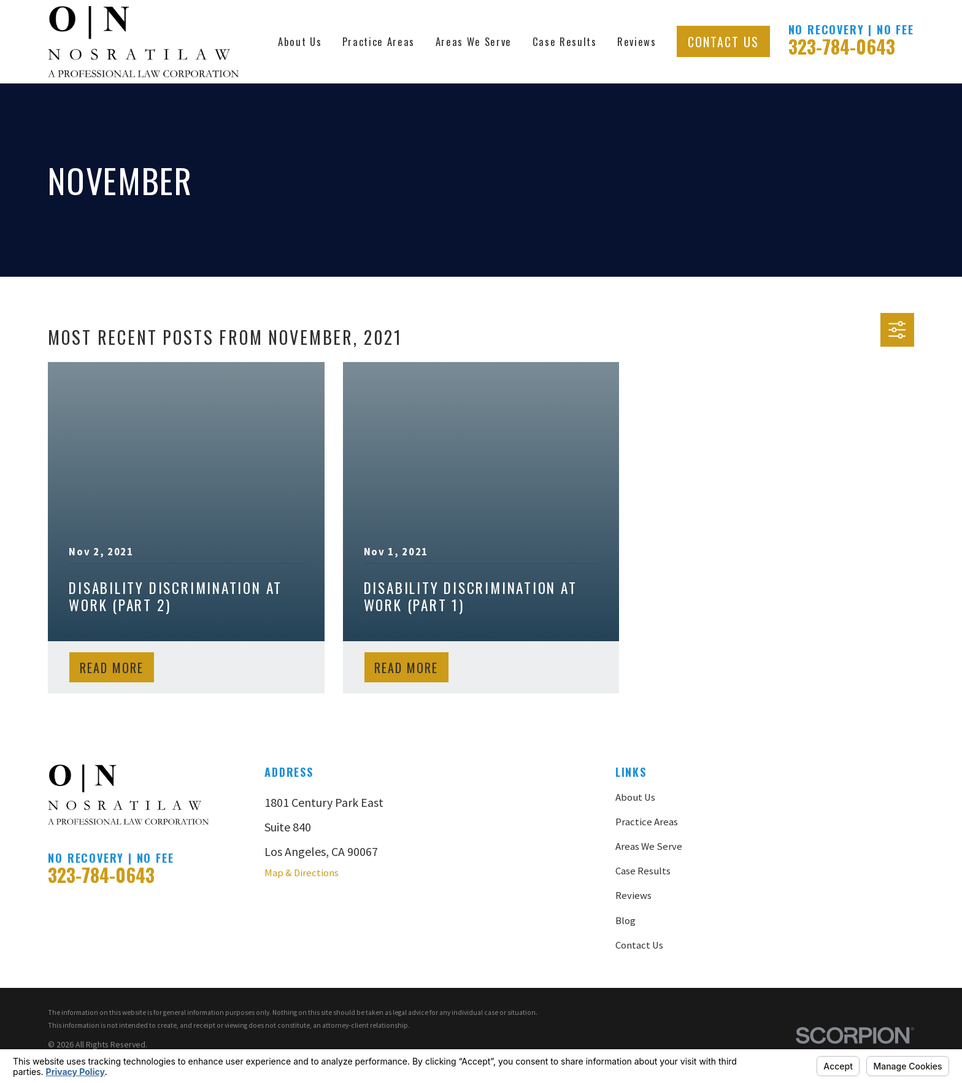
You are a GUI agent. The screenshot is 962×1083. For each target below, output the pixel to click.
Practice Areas (646, 821)
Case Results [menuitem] (565, 41)
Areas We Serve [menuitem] (474, 41)
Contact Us (723, 42)
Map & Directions (301, 872)
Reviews (633, 895)
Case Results (643, 871)
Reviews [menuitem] (636, 41)
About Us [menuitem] (299, 41)
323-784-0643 (841, 46)
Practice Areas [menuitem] (378, 41)
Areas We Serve (648, 846)
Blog (625, 920)
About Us (635, 797)
